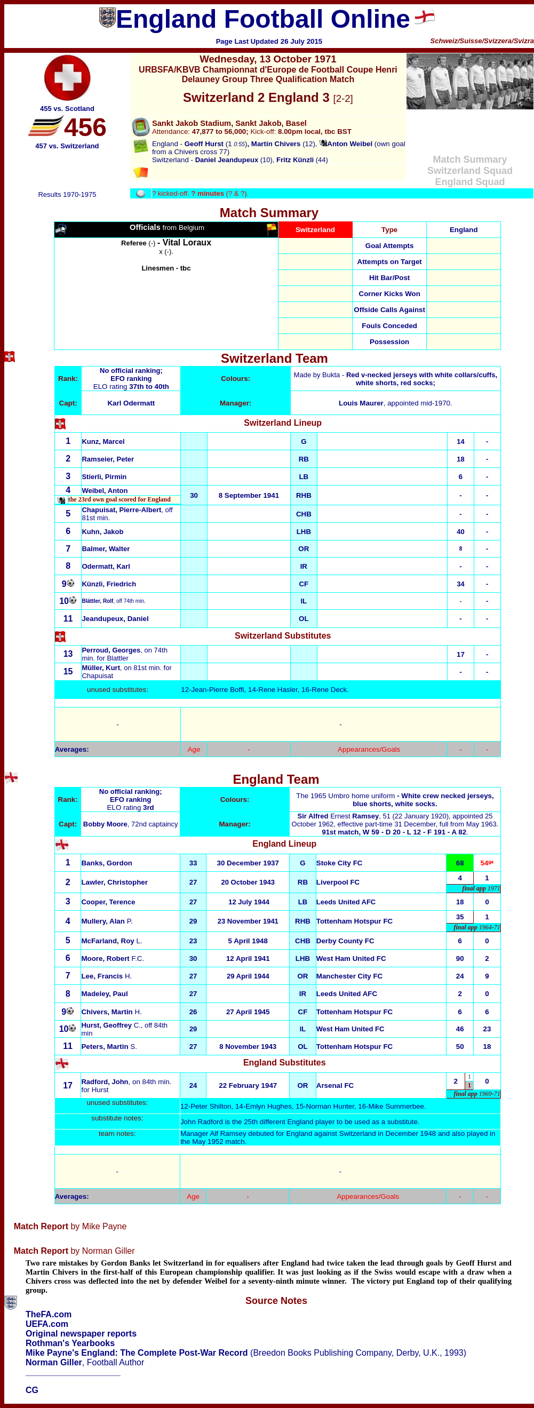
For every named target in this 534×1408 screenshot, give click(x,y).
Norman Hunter (330, 1106)
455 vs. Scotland (67, 109)
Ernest (338, 816)
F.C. (112, 958)
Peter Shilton (210, 1106)
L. (111, 941)
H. (106, 976)
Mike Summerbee (396, 1106)
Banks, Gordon (106, 863)
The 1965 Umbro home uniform (394, 800)
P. (106, 921)
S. (109, 1047)
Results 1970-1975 (67, 194)
